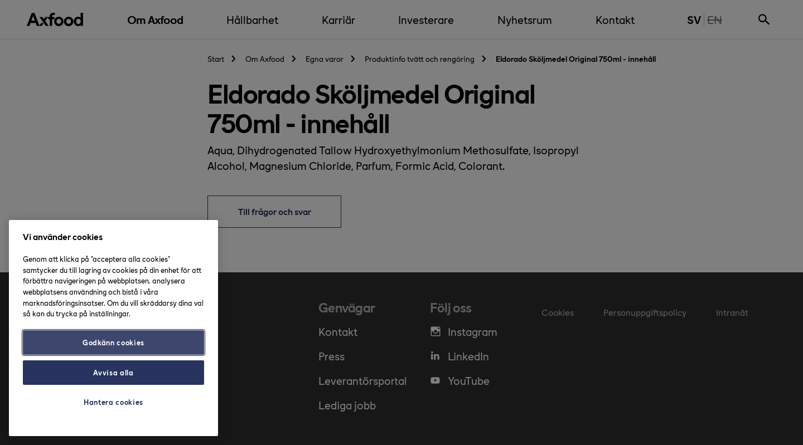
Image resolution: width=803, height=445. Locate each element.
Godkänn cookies (113, 342)
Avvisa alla (113, 372)
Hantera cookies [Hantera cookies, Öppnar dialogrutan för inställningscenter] (113, 402)
